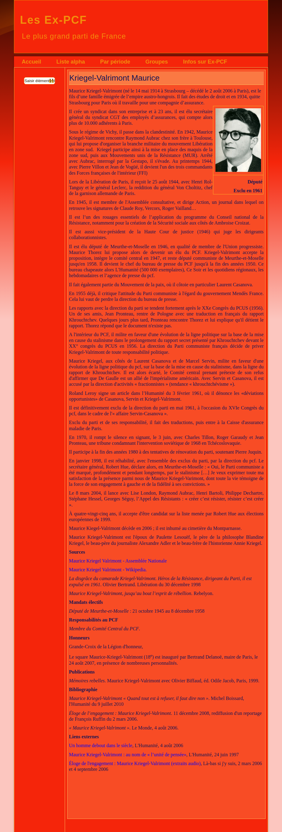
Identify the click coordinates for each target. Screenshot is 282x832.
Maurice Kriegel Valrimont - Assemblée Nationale (118, 560)
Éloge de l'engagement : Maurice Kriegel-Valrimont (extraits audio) (135, 763)
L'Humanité (146, 745)
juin (224, 754)
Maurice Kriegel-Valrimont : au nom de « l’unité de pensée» (127, 754)
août (168, 745)
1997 (234, 754)
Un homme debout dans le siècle (100, 745)
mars (246, 763)
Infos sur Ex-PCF (205, 62)
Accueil (31, 62)
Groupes (156, 62)
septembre (87, 769)
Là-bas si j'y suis (219, 763)
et (71, 769)
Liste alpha (70, 62)
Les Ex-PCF (53, 20)
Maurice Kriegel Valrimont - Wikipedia (107, 569)
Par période (115, 62)
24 (216, 754)
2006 (178, 745)
